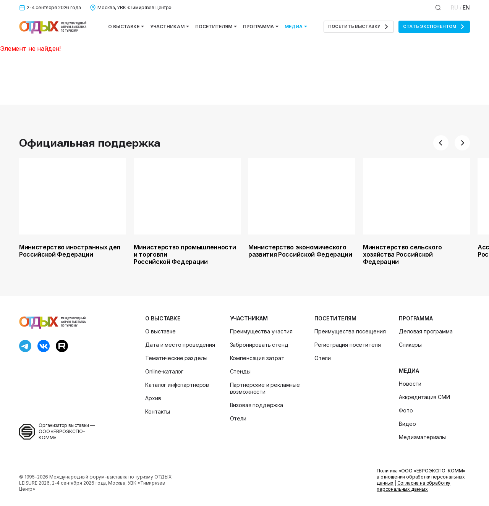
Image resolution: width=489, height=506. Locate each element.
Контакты (157, 411)
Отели (238, 418)
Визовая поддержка (256, 405)
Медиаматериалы (422, 437)
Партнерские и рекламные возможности (265, 388)
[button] (441, 142)
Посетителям (216, 26)
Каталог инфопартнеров (177, 385)
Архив (153, 398)
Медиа (296, 26)
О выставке (126, 26)
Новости (410, 383)
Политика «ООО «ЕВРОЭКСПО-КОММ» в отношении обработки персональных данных (421, 477)
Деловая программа (425, 331)
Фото (406, 410)
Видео (407, 423)
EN (466, 7)
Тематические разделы (176, 358)
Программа (261, 26)
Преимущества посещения (349, 331)
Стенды (240, 371)
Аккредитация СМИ (424, 397)
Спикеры (410, 344)
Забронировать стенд (259, 344)
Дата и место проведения (180, 344)
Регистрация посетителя (347, 344)
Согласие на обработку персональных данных (413, 486)
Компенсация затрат (257, 358)
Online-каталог (164, 371)
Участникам (169, 26)
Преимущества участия (261, 331)
